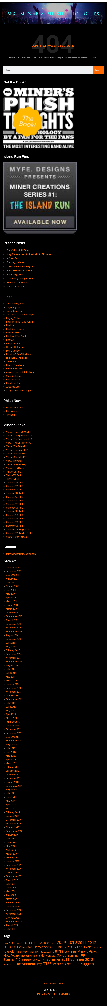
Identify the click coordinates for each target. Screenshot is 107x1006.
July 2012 (10, 748)
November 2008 (14, 914)
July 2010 (10, 838)
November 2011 (14, 778)
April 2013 (11, 714)
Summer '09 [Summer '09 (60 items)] (76, 955)
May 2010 (11, 846)
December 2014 (14, 654)
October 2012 (12, 737)
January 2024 (12, 567)
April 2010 (11, 850)
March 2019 (12, 601)
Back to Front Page (53, 983)
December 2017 (14, 612)
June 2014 (11, 673)
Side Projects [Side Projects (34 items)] (47, 955)
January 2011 (12, 816)
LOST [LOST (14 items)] (67, 952)
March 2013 (12, 718)
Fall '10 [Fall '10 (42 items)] (78, 947)
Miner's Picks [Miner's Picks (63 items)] (87, 951)
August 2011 (12, 789)
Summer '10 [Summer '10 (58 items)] (12, 959)
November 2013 (14, 692)
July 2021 (10, 582)
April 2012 (11, 759)
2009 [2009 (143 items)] (61, 942)
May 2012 (11, 756)
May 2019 (11, 594)
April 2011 (11, 804)
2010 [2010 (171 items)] (72, 942)
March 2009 (12, 899)
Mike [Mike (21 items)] (73, 951)
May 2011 (11, 801)
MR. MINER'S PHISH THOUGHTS (53, 14)
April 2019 (11, 597)
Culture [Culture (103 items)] (56, 947)
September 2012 (14, 740)
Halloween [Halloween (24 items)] (21, 951)
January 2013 (12, 725)
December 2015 (14, 639)
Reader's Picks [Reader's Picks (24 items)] (29, 955)
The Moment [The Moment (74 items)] (25, 964)
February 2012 (13, 767)
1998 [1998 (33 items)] (32, 943)
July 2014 (10, 669)
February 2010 (13, 857)
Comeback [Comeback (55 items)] (41, 947)
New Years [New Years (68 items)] (11, 955)
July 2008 (10, 929)
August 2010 (12, 835)
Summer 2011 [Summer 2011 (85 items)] (57, 959)
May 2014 (11, 677)
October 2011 (12, 782)
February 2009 (13, 902)
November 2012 (14, 733)
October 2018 (12, 605)
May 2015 (11, 646)
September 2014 (14, 661)
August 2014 (12, 665)
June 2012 (11, 752)
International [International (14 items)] (45, 952)
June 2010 (11, 842)
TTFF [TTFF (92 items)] (47, 964)
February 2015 (13, 650)
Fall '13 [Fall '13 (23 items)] (87, 947)
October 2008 (12, 918)
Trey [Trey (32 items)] (39, 964)
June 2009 (11, 887)
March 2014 (12, 680)
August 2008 (12, 925)
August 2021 (12, 579)
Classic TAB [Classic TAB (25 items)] (25, 947)
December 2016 (14, 624)
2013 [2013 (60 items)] (7, 947)
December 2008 (14, 910)
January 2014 (12, 684)
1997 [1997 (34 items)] (24, 943)
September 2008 (14, 921)
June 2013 (11, 707)
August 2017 (12, 620)
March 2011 (12, 808)
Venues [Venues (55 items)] (58, 964)
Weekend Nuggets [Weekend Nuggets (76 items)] (79, 964)
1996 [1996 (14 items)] (18, 943)
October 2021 (12, 575)
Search (98, 70)
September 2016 (14, 631)
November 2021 (14, 571)
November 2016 (14, 627)
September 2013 (14, 699)
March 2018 (12, 609)
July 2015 (10, 643)
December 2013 (14, 688)
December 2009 (14, 865)
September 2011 (14, 786)
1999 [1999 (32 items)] (39, 943)
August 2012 (12, 744)
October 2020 (12, 586)
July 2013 (10, 703)
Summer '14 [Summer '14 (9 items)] (40, 960)
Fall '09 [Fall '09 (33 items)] (68, 947)
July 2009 (10, 884)
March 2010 (12, 854)
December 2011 (14, 774)
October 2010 (12, 827)
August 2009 (12, 880)
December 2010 (14, 820)
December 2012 (14, 729)
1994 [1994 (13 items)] (5, 943)
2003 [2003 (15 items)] (52, 943)
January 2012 (12, 771)
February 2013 (13, 722)
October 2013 (12, 695)
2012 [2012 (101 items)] (92, 942)
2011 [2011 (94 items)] (82, 943)
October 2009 (12, 872)
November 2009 (14, 869)
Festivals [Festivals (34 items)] (8, 951)
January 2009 (12, 906)
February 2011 (13, 812)
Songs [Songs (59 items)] (61, 955)
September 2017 (14, 616)
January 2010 (12, 861)
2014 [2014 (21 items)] (15, 947)
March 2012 (12, 763)
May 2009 (11, 891)
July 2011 (10, 793)
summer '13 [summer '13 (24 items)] (28, 959)
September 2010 (14, 831)
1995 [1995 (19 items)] (11, 943)
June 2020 (11, 590)
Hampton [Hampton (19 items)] (33, 951)
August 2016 (12, 635)
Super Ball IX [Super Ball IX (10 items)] (8, 964)
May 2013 (11, 710)
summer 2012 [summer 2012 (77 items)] (82, 959)
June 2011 (11, 797)
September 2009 (14, 876)
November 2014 (14, 658)
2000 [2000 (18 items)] (46, 943)
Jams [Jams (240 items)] (58, 951)
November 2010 (14, 823)
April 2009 (11, 895)
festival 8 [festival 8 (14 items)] (97, 947)
